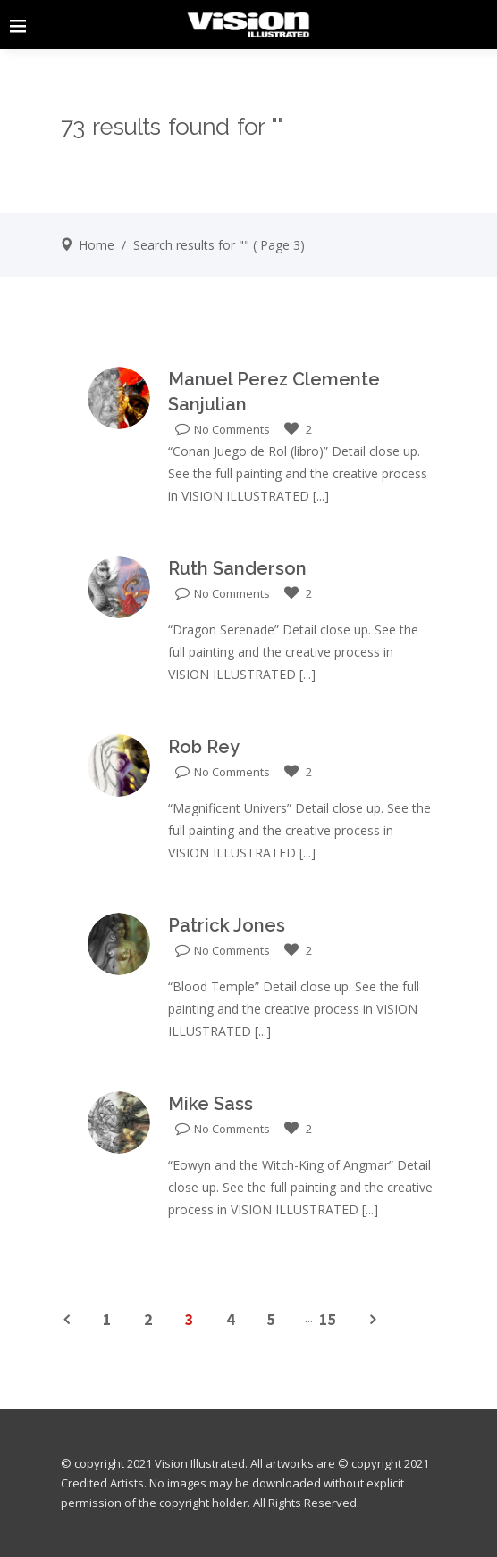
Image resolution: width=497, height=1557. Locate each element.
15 (328, 1319)
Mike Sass (210, 1103)
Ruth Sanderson (237, 568)
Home (96, 244)
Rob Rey (204, 747)
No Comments (222, 429)
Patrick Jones (226, 925)
